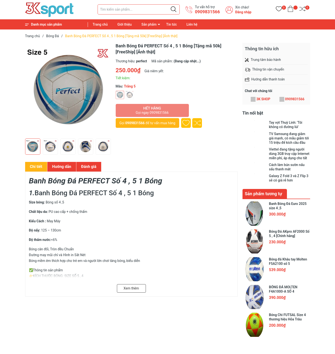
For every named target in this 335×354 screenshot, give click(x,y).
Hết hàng (152, 110)
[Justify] (173, 9)
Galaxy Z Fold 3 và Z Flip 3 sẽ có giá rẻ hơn (288, 178)
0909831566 (207, 11)
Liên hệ (191, 24)
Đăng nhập (243, 12)
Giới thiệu (124, 24)
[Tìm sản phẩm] (138, 9)
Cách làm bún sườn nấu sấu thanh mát (287, 167)
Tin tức (171, 24)
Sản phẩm (149, 24)
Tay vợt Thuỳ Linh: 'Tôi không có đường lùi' (285, 125)
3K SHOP (263, 99)
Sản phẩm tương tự (263, 193)
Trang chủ (100, 24)
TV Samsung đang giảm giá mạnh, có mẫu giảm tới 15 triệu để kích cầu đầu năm (289, 138)
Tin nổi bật (252, 113)
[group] (68, 89)
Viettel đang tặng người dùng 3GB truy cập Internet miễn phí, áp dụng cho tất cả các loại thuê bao (289, 153)
